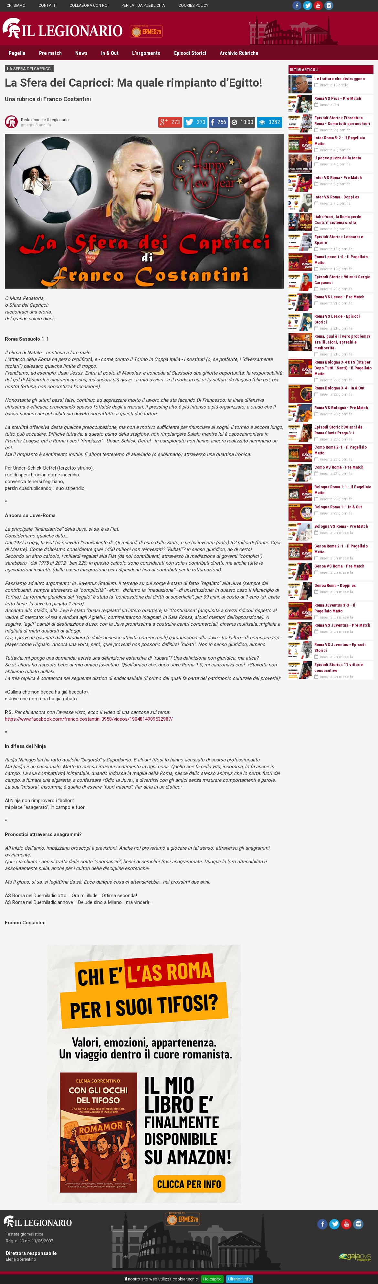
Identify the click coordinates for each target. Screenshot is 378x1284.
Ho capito (212, 1279)
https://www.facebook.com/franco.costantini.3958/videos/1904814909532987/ (89, 719)
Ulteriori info (239, 1279)
